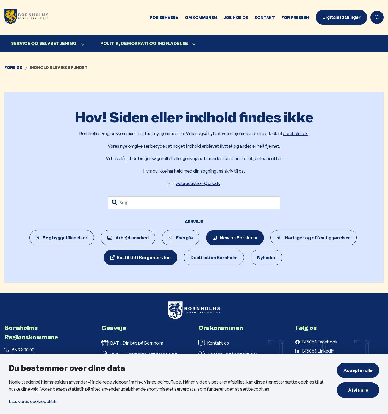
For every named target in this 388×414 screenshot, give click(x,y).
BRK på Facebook (319, 342)
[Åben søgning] (377, 17)
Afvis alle (358, 390)
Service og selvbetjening (44, 43)
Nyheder (266, 257)
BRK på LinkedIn (318, 351)
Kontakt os (213, 343)
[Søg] (194, 202)
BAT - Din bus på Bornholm (132, 343)
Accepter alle (358, 370)
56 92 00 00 (19, 350)
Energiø (180, 237)
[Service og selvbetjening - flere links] (82, 44)
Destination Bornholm (213, 257)
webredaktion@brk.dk (194, 183)
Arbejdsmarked (128, 237)
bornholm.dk (295, 133)
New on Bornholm (235, 237)
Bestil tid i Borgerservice (144, 257)
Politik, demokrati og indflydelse (144, 43)
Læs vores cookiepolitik (32, 401)
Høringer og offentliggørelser (313, 237)
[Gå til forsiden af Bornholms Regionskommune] (29, 17)
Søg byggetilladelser (61, 237)
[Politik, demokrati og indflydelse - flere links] (193, 44)
